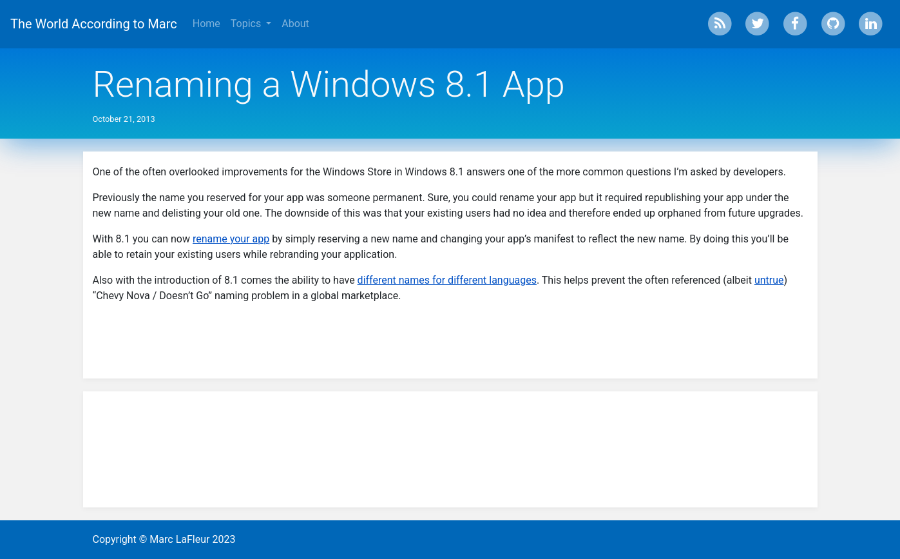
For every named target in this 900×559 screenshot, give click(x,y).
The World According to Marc (93, 24)
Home (206, 23)
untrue (769, 280)
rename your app (231, 239)
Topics (247, 23)
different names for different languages (447, 280)
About (295, 23)
